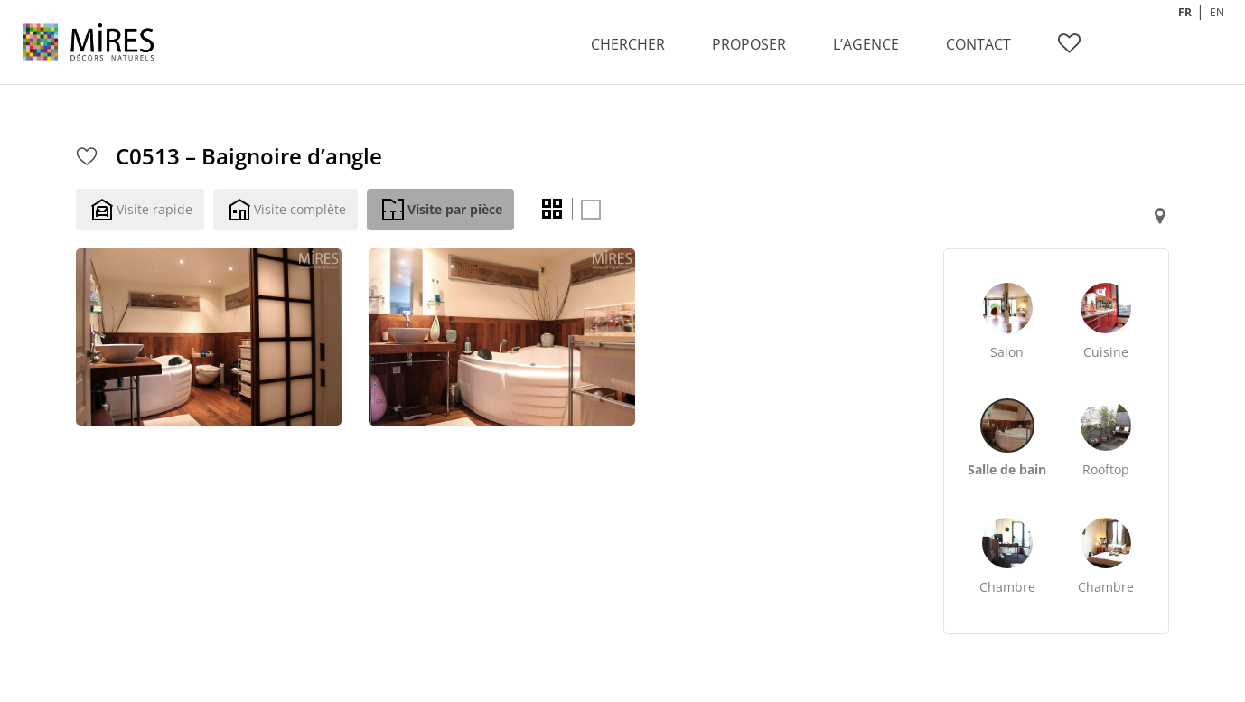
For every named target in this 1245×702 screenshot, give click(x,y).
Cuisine (1105, 351)
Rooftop (1105, 469)
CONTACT (978, 44)
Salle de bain (1007, 469)
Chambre (1007, 586)
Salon (1007, 351)
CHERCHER (628, 44)
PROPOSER (749, 44)
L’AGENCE (866, 44)
